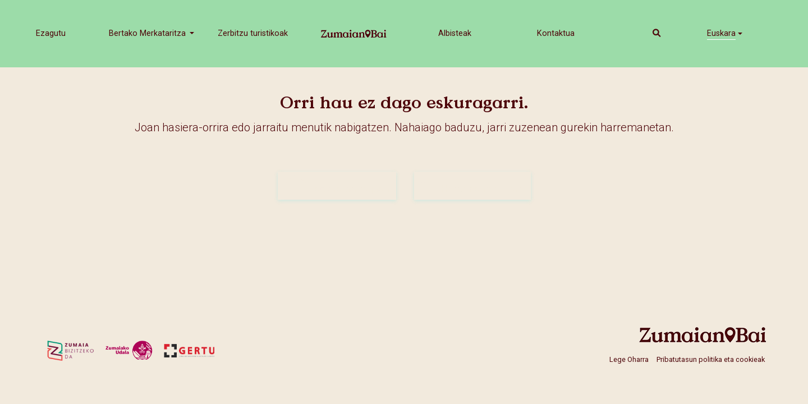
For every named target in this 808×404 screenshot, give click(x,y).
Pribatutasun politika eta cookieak (710, 359)
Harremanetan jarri (472, 185)
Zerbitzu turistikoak (253, 33)
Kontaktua (556, 33)
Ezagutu (51, 33)
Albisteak (454, 33)
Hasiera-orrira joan (336, 185)
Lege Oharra (629, 359)
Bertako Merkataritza (148, 33)
